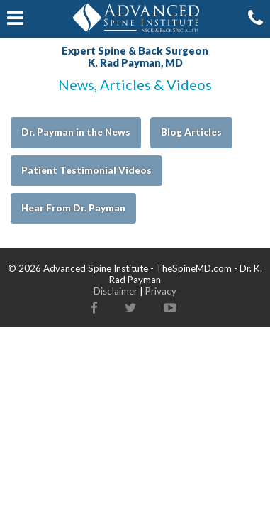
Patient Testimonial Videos (86, 170)
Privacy (160, 291)
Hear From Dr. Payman (73, 208)
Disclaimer (115, 291)
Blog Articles (191, 132)
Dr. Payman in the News (75, 132)
